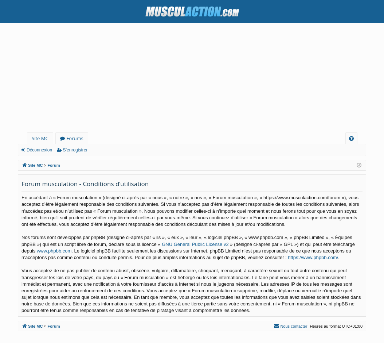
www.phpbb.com (54, 251)
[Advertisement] (192, 78)
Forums (75, 138)
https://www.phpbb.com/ (313, 257)
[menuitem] (351, 138)
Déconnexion (39, 150)
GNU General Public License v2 (195, 244)
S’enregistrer (75, 150)
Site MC (40, 138)
